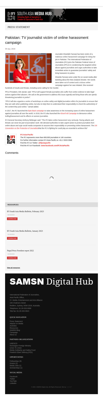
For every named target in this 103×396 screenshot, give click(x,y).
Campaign (14, 332)
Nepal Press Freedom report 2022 (20, 251)
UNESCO (13, 343)
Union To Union (16, 348)
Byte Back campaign (36, 111)
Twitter (12, 379)
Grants (14, 363)
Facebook (13, 376)
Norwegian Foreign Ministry (20, 346)
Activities (13, 326)
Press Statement (16, 321)
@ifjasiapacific (45, 143)
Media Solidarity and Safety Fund (22, 350)
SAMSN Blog (15, 330)
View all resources (13, 268)
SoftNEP (69, 387)
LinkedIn (13, 383)
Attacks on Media (16, 323)
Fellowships (15, 361)
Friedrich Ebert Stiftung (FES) (21, 352)
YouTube (13, 381)
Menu (51, 3)
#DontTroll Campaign (68, 113)
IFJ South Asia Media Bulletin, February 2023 (25, 211)
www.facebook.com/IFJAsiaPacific (55, 146)
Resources (14, 328)
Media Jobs (15, 365)
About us (13, 335)
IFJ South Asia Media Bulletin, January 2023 (25, 231)
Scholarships (16, 368)
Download (12, 219)
